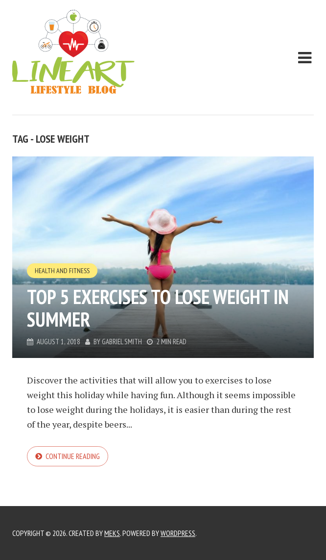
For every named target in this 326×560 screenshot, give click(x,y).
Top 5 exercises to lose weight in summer (158, 308)
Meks (112, 533)
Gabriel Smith (122, 341)
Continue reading (73, 456)
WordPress (178, 533)
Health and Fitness (62, 270)
